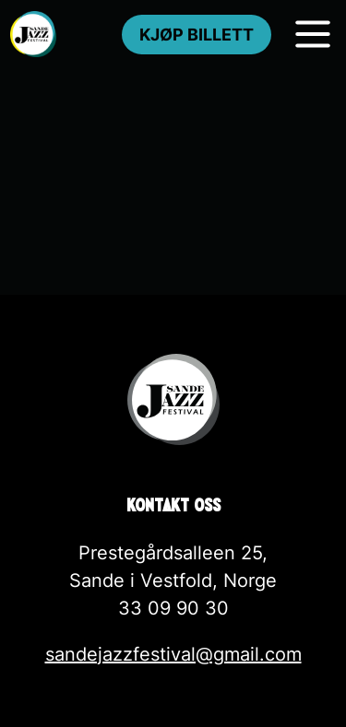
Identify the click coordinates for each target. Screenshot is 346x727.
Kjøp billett (196, 34)
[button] (37, 690)
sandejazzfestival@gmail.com (173, 654)
